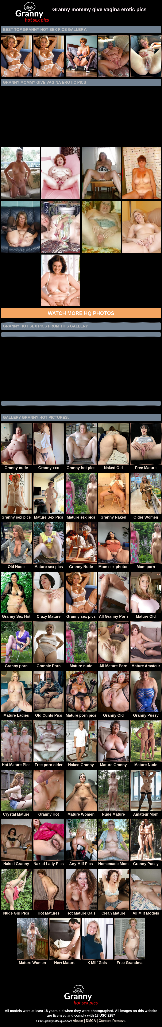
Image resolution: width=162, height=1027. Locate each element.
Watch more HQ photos (81, 313)
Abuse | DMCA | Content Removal (100, 1021)
